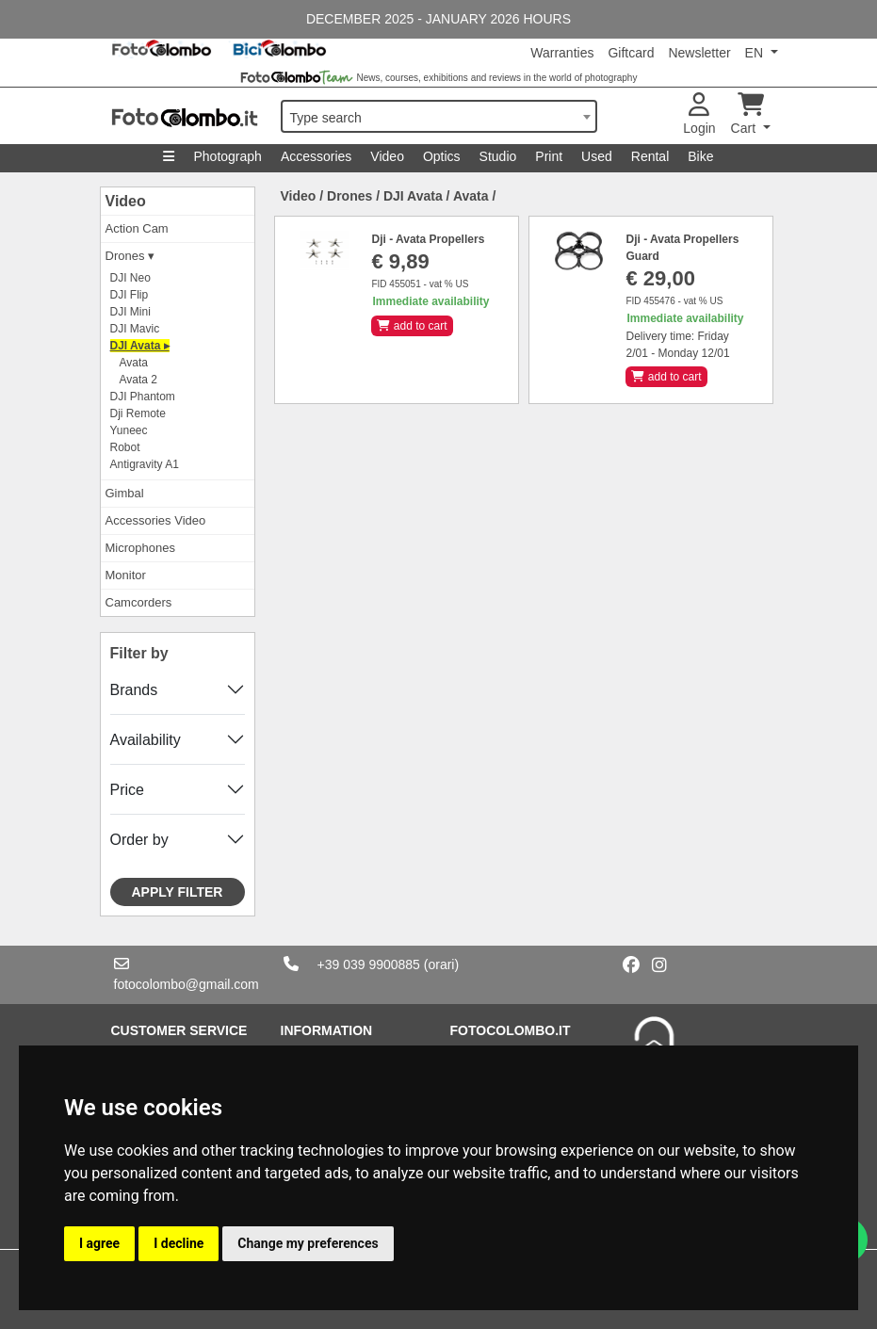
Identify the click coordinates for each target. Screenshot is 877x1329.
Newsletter (699, 52)
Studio (498, 156)
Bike (700, 156)
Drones (349, 195)
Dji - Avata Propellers (427, 239)
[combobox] (439, 116)
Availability (145, 740)
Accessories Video (156, 520)
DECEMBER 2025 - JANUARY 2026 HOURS (438, 18)
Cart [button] (747, 114)
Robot (125, 447)
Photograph (227, 156)
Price (127, 790)
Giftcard (631, 52)
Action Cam (137, 228)
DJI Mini (130, 311)
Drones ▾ (130, 256)
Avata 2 (138, 379)
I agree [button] (99, 1243)
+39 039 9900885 (368, 964)
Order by (139, 840)
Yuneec (129, 430)
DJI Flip (129, 294)
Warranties (561, 52)
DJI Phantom (142, 396)
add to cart (412, 325)
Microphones (140, 548)
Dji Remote (138, 413)
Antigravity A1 (144, 464)
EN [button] (756, 52)
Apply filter (177, 892)
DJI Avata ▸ (140, 345)
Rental (650, 156)
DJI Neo (130, 277)
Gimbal (125, 493)
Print (548, 156)
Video (387, 156)
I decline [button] (178, 1243)
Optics (442, 156)
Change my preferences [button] (307, 1243)
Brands (134, 690)
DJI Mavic (135, 328)
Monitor (126, 575)
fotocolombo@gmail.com (186, 984)
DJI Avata (413, 195)
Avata (134, 362)
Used (596, 156)
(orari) (441, 964)
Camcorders (139, 602)
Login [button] (699, 114)
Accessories (316, 156)
